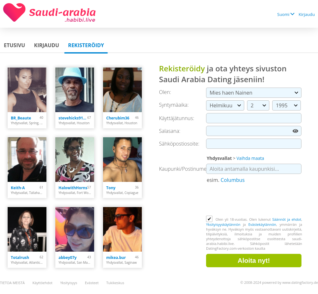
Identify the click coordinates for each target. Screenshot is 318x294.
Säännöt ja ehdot (286, 219)
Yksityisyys (68, 282)
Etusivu (14, 45)
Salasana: (169, 130)
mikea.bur (116, 257)
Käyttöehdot (42, 282)
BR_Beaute (21, 118)
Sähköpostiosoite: (179, 143)
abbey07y (68, 257)
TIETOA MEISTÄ (12, 282)
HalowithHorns (73, 187)
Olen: (165, 92)
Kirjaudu (307, 14)
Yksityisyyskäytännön (223, 224)
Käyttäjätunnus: (176, 118)
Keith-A (18, 187)
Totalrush (20, 257)
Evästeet (92, 282)
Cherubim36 (117, 118)
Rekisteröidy (86, 45)
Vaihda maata (250, 158)
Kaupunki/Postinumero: (186, 168)
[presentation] (254, 200)
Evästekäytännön (262, 224)
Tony (110, 187)
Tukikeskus (115, 282)
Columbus (233, 179)
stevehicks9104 (73, 118)
